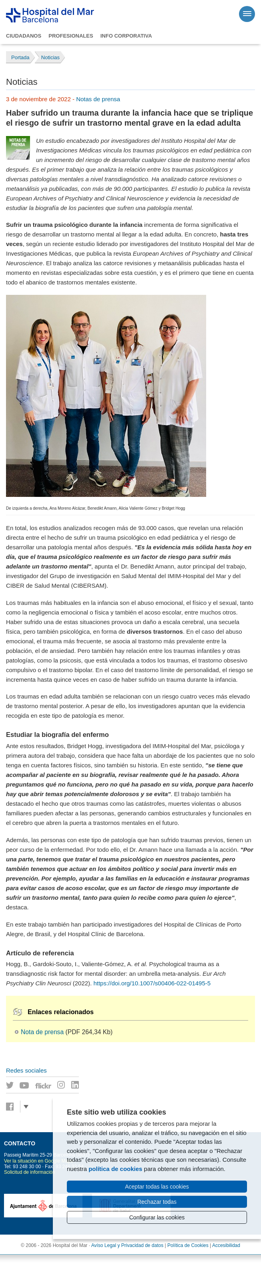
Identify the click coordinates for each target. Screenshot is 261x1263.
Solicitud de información (29, 1172)
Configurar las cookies (157, 1217)
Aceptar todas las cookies (157, 1186)
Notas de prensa (98, 99)
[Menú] (247, 14)
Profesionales (70, 36)
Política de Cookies (188, 1245)
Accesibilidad (226, 1245)
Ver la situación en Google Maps (38, 1161)
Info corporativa (126, 36)
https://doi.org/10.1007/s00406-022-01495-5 (152, 983)
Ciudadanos (23, 36)
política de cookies (115, 1168)
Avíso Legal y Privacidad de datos (127, 1245)
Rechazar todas (157, 1202)
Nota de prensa (42, 1032)
